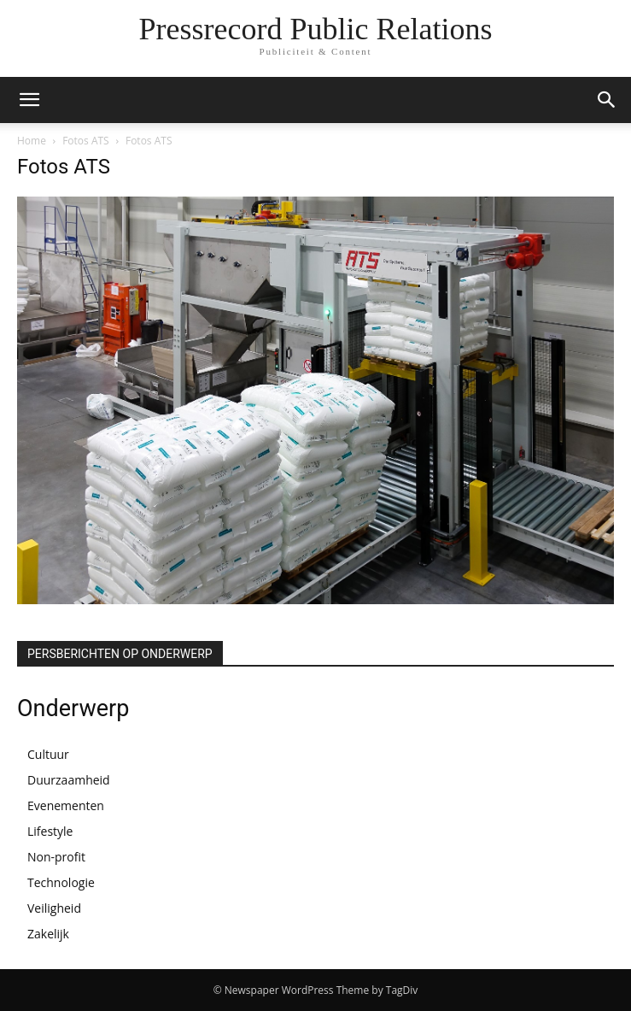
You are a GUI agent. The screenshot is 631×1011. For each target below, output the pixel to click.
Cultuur (48, 754)
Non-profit (56, 857)
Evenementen (65, 805)
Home (31, 140)
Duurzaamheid (68, 780)
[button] (29, 100)
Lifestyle (50, 831)
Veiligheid (54, 908)
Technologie (61, 882)
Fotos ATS (85, 140)
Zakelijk (48, 934)
